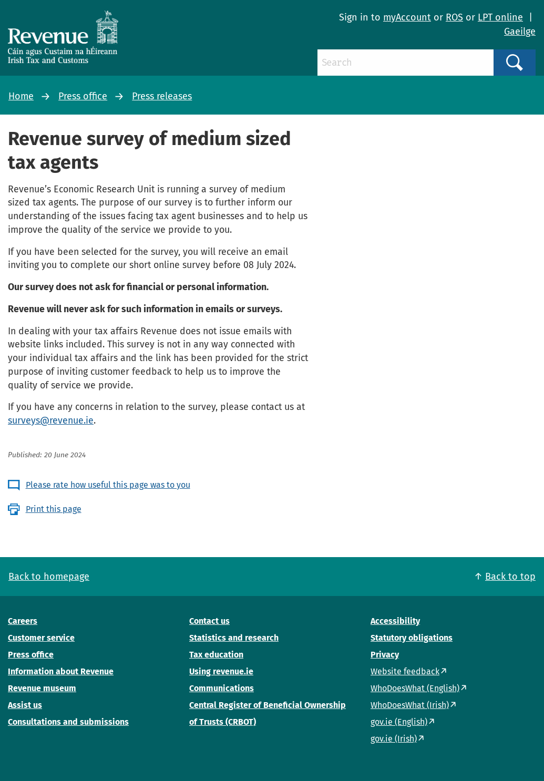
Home (21, 96)
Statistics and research (234, 638)
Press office (82, 96)
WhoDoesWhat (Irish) (410, 705)
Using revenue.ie (221, 671)
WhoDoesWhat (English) (415, 688)
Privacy (385, 655)
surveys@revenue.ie (51, 420)
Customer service (41, 638)
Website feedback (405, 671)
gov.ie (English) (399, 722)
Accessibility (395, 621)
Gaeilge (520, 31)
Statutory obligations (412, 638)
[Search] (405, 62)
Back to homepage (48, 576)
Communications (221, 688)
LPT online (500, 17)
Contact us (209, 621)
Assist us (25, 705)
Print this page (53, 509)
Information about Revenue (61, 671)
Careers (22, 621)
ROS (454, 17)
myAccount (407, 17)
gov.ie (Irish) (394, 739)
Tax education (216, 655)
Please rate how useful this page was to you (108, 485)
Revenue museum (42, 688)
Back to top (510, 576)
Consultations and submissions (68, 722)
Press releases (162, 96)
